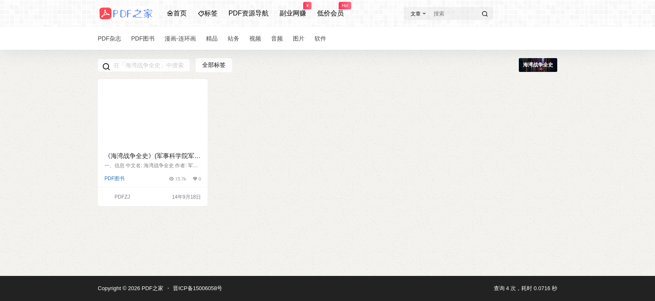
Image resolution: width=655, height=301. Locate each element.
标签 (208, 13)
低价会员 (330, 9)
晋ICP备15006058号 (198, 288)
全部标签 (214, 64)
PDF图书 (114, 178)
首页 (177, 13)
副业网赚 (292, 9)
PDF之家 (151, 288)
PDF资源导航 (248, 13)
